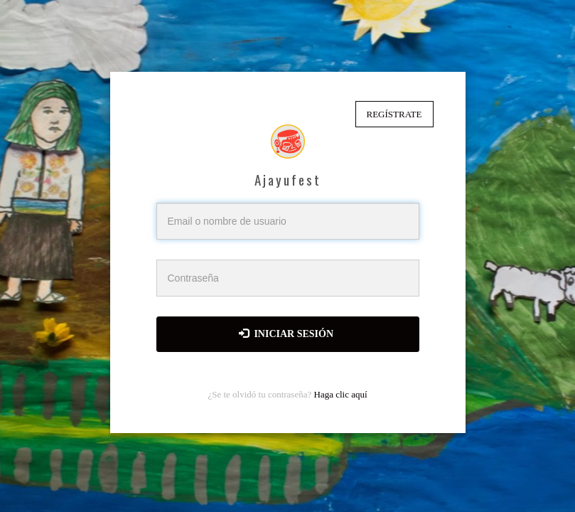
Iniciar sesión (286, 333)
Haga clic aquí (340, 394)
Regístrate (394, 114)
